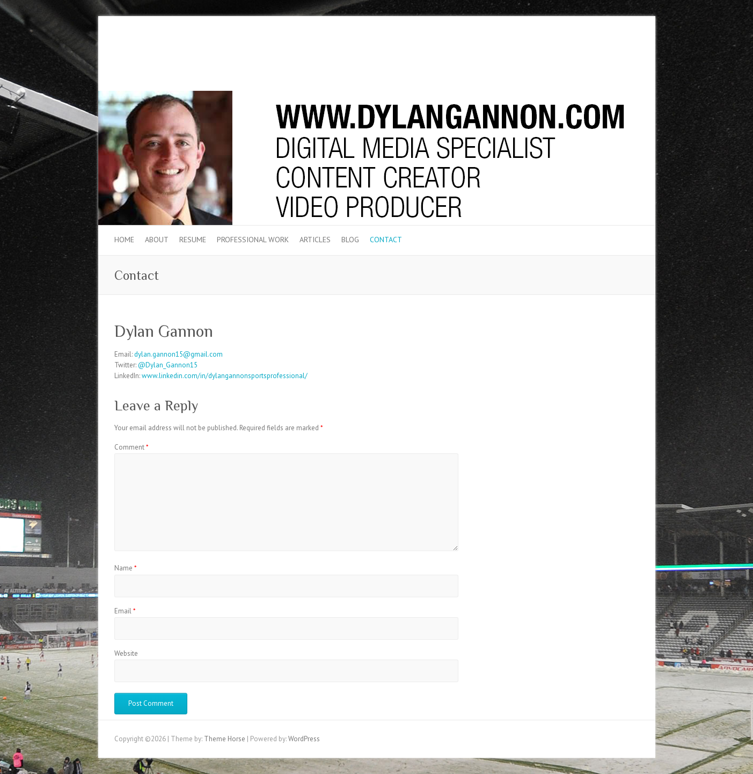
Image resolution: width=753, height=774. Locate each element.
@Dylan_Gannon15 (168, 365)
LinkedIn (612, 55)
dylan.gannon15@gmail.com (178, 354)
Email (125, 611)
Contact (386, 239)
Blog (350, 239)
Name (125, 568)
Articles (315, 239)
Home (124, 239)
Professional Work (253, 239)
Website (126, 653)
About (157, 239)
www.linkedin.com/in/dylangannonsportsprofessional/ (225, 375)
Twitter (596, 55)
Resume (192, 239)
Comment (131, 447)
